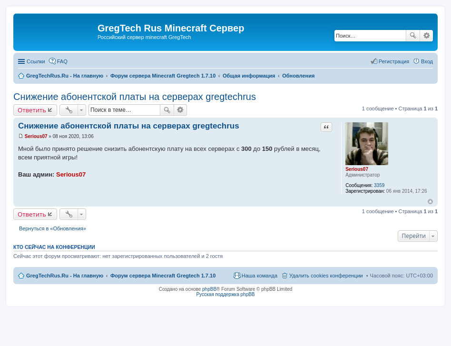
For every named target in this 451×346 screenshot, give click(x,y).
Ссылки (36, 61)
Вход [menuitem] (427, 61)
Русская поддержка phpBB (225, 294)
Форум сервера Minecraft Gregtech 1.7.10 (163, 275)
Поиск (413, 35)
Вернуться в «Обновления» (52, 228)
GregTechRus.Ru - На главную (64, 275)
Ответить (32, 110)
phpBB (209, 289)
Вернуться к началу (430, 201)
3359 (379, 185)
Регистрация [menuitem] (394, 61)
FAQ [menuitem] (62, 61)
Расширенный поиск (426, 35)
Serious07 (356, 169)
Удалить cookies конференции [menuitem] (326, 275)
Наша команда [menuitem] (259, 275)
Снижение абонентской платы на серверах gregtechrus (134, 96)
